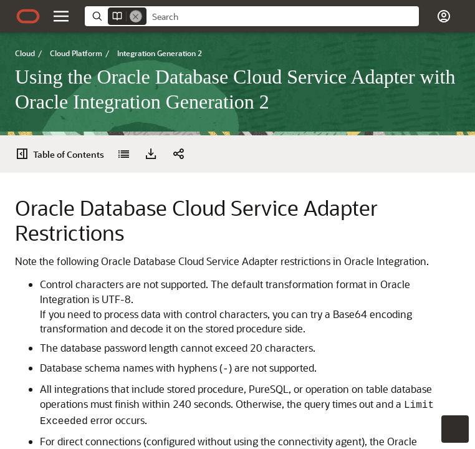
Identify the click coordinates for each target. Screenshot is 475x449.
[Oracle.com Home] (28, 16)
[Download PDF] (76, 154)
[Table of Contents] (26, 154)
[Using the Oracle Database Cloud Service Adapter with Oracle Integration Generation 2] (48, 154)
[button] (61, 16)
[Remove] (136, 16)
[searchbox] (282, 17)
